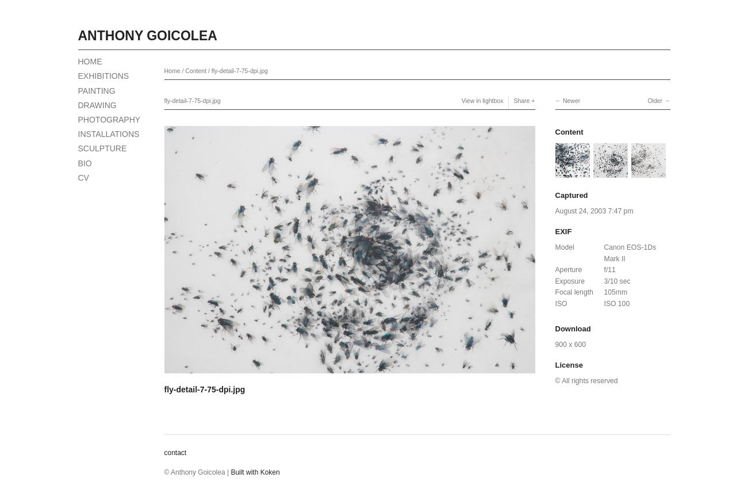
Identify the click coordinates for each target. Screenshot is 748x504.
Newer (571, 100)
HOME (90, 61)
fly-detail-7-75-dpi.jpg (240, 70)
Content (195, 70)
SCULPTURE (102, 148)
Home (172, 70)
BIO (85, 163)
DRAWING (97, 105)
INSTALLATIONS (109, 134)
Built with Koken (255, 472)
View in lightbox (483, 100)
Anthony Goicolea (147, 35)
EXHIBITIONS (103, 76)
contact (175, 453)
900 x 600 (570, 345)
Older (654, 100)
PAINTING (97, 91)
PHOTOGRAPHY (109, 119)
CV (83, 177)
